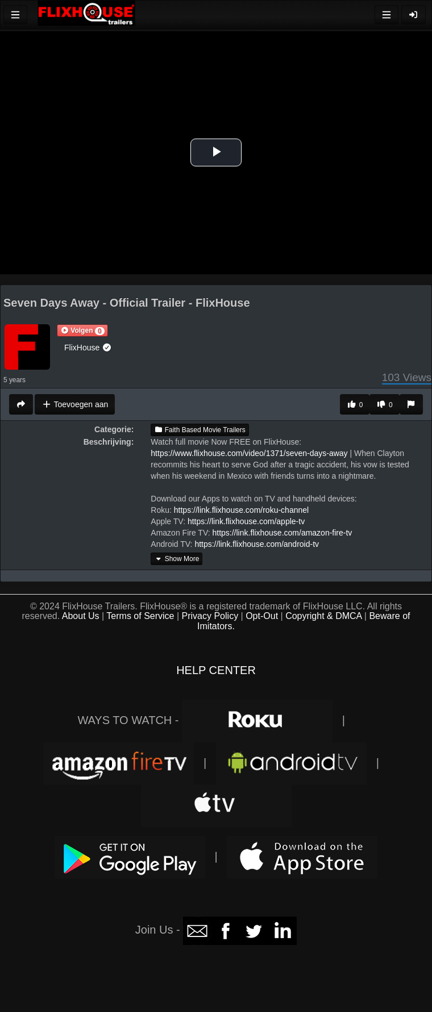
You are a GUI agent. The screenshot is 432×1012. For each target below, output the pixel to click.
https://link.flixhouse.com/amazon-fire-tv (282, 532)
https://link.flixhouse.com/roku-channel (241, 510)
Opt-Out (262, 616)
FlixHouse (88, 347)
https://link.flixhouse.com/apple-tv (246, 521)
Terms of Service (140, 616)
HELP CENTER (216, 670)
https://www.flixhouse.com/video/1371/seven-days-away (249, 453)
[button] (82, 330)
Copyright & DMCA (323, 616)
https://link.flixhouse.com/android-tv (256, 544)
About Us (80, 616)
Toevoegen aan (74, 404)
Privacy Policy (210, 616)
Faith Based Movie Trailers (199, 430)
